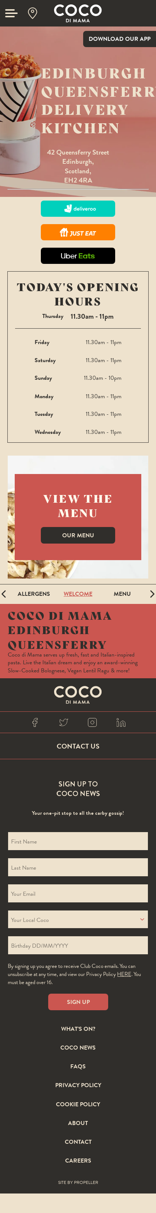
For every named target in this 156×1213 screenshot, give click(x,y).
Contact (78, 1142)
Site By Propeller (78, 1183)
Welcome (78, 594)
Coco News (78, 1048)
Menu (122, 594)
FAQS (78, 1067)
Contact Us (78, 746)
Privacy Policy (78, 1086)
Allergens (34, 594)
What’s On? (78, 1029)
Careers (78, 1161)
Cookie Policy (78, 1105)
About (78, 1124)
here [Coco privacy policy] (124, 974)
